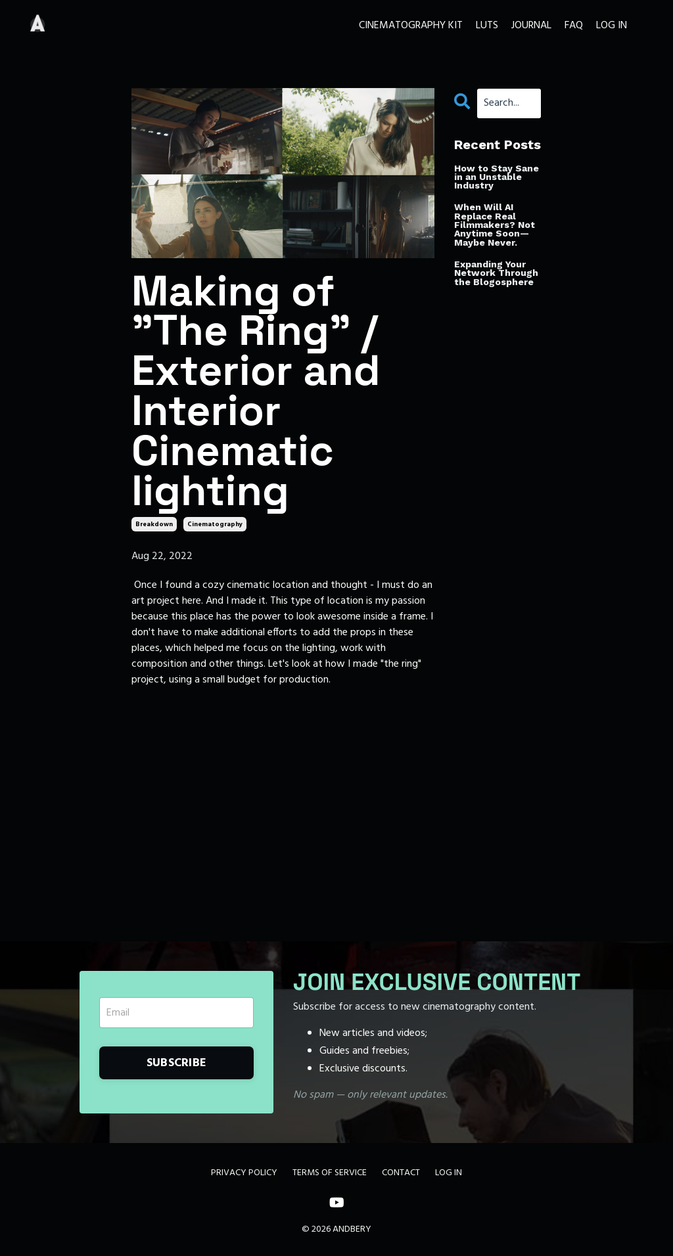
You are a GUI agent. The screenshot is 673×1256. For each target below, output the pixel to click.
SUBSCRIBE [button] (176, 1063)
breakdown (154, 524)
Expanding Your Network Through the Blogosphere (496, 273)
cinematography (215, 524)
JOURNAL (531, 26)
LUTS (487, 26)
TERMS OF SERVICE (329, 1172)
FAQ (574, 26)
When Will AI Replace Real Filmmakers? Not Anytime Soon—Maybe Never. (494, 224)
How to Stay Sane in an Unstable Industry (496, 177)
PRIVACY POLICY (244, 1172)
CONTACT (401, 1172)
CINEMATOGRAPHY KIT (411, 26)
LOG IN (611, 26)
